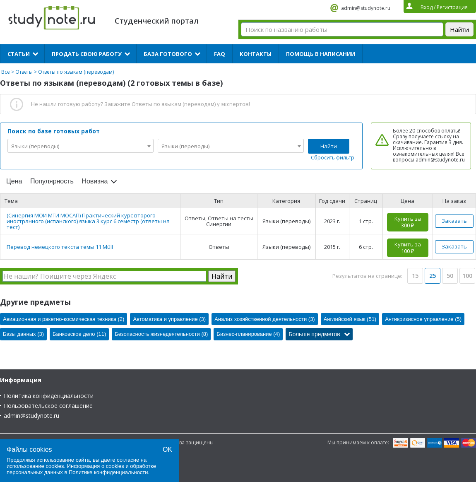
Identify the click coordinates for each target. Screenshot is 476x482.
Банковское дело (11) (79, 334)
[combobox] (80, 146)
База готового (168, 54)
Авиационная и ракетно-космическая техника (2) (63, 319)
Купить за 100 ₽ (407, 248)
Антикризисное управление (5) (423, 319)
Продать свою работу (87, 54)
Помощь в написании (320, 54)
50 (450, 276)
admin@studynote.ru (365, 8)
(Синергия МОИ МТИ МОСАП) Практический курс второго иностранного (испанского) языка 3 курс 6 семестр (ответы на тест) (88, 221)
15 (415, 276)
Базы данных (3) (23, 334)
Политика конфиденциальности (49, 396)
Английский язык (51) (350, 319)
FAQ (219, 54)
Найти (328, 146)
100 (467, 276)
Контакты (256, 54)
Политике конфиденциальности (108, 472)
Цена (14, 181)
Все (5, 71)
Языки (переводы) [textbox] (35, 146)
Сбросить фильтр (332, 157)
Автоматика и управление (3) (169, 319)
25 (432, 276)
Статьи (18, 54)
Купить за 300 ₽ (407, 222)
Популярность (52, 181)
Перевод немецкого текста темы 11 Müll (60, 247)
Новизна (95, 181)
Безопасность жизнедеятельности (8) (161, 334)
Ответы (24, 71)
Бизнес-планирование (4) (248, 334)
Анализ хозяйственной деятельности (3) (264, 319)
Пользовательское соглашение (48, 406)
